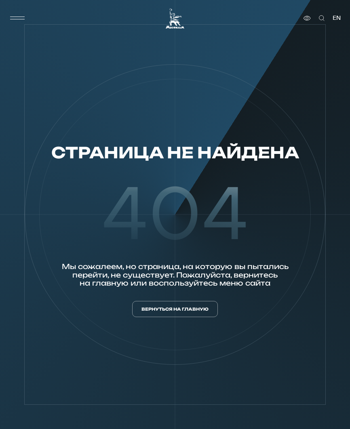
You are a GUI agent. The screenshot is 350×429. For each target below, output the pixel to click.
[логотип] (175, 18)
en (337, 18)
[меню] (17, 18)
